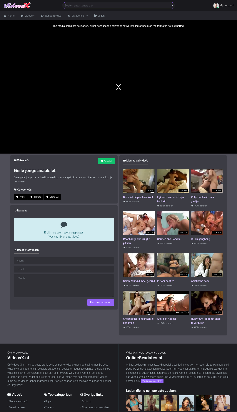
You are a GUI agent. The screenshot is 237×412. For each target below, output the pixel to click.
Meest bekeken (16, 407)
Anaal (20, 197)
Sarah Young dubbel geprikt (139, 281)
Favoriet (106, 161)
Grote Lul (52, 197)
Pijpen (48, 401)
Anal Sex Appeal (166, 318)
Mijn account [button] (223, 5)
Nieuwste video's (17, 401)
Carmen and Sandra (168, 239)
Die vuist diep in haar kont (138, 197)
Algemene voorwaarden (94, 407)
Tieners (36, 197)
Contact (85, 401)
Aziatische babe (200, 281)
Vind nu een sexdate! (152, 381)
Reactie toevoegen (100, 302)
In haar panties (165, 281)
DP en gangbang (200, 239)
